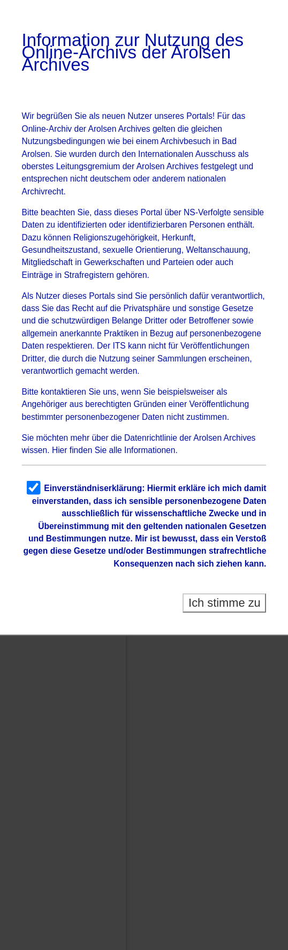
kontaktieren (63, 391)
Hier (59, 450)
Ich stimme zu (224, 602)
